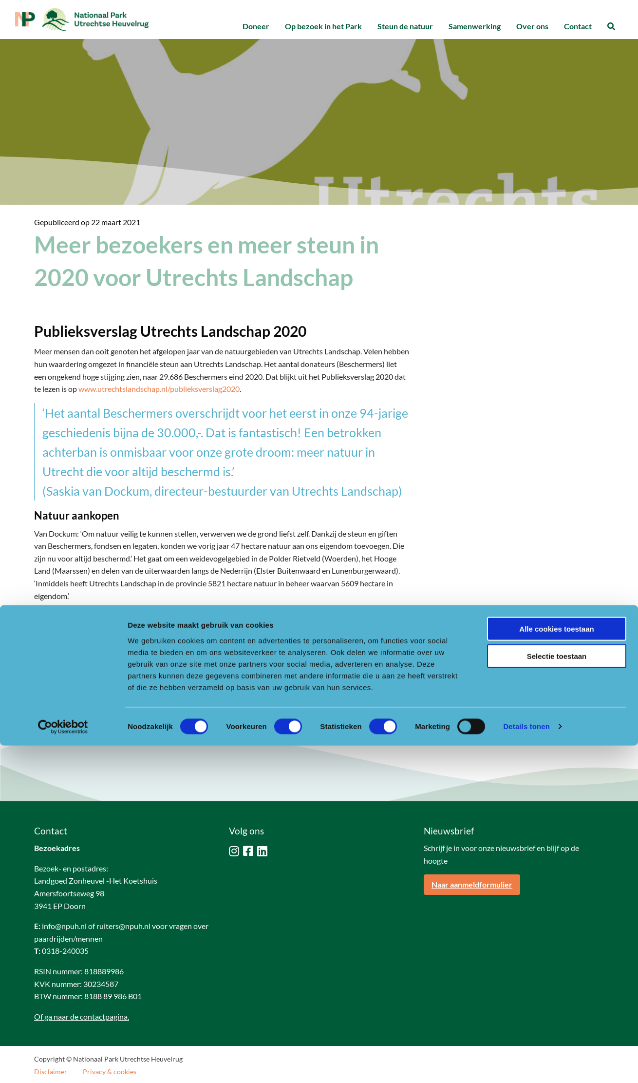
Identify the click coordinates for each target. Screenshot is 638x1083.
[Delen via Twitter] (57, 709)
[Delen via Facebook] (41, 709)
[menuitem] (256, 26)
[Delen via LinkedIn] (74, 709)
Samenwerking (475, 26)
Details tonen (526, 1064)
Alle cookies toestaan (556, 966)
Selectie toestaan (557, 993)
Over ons (532, 26)
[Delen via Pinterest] (90, 709)
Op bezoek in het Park (323, 26)
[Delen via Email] (108, 709)
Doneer (256, 26)
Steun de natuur (405, 26)
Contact (578, 26)
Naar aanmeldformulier (472, 884)
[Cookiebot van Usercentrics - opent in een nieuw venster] (63, 1064)
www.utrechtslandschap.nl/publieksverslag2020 (159, 388)
